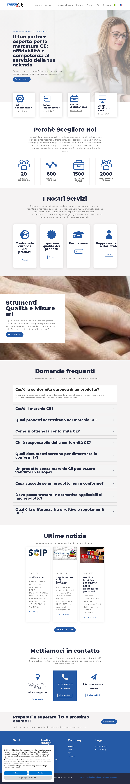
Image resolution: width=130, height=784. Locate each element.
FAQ (98, 5)
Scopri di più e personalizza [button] (28, 778)
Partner (80, 5)
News (89, 5)
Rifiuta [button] (15, 773)
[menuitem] (115, 5)
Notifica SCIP (37, 577)
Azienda (38, 5)
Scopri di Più (14, 334)
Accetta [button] (40, 773)
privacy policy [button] (36, 752)
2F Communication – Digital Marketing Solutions (98, 777)
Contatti (107, 5)
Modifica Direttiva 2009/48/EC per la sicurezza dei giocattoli (91, 584)
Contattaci (109, 721)
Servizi (49, 5)
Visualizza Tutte (65, 629)
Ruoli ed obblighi (65, 5)
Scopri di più (21, 79)
